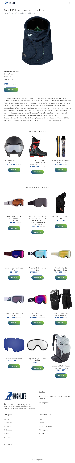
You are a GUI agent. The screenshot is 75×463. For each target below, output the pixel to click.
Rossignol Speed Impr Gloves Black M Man (61, 314)
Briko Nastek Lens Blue (14, 359)
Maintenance (8, 426)
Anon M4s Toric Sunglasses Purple (37, 314)
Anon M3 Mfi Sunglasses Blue (37, 269)
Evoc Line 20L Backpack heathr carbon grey (61, 367)
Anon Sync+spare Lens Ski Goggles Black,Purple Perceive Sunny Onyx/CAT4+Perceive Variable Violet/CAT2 (37, 220)
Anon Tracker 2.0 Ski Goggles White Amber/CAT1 (14, 218)
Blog (40, 419)
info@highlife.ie (44, 403)
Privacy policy (43, 430)
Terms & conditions (45, 426)
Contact (41, 423)
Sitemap (42, 433)
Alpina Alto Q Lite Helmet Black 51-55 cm (14, 161)
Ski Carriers (8, 423)
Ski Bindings (8, 430)
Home (6, 13)
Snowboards (8, 444)
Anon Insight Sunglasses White (14, 314)
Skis (5, 441)
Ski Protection (8, 437)
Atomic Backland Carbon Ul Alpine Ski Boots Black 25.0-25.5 (37, 162)
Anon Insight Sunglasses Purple (14, 269)
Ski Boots (7, 433)
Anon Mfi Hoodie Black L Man (61, 217)
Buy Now (11, 90)
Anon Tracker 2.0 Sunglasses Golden (61, 269)
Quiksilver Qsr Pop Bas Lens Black (37, 360)
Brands (15, 71)
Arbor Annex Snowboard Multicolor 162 (61, 161)
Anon (20, 71)
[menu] (69, 3)
